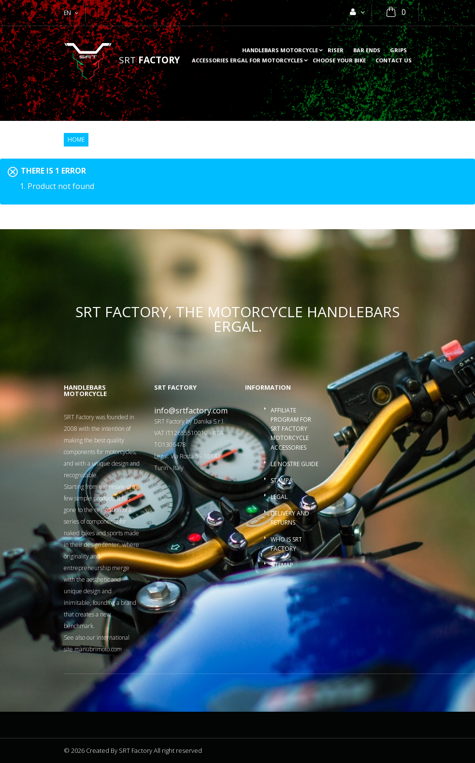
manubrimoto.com (98, 649)
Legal (279, 497)
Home (76, 139)
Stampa (282, 480)
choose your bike (339, 61)
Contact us (393, 61)
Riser (336, 50)
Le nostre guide (294, 464)
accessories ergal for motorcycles (247, 61)
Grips (398, 50)
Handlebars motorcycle (280, 50)
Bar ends (366, 50)
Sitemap (282, 565)
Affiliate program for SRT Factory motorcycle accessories (291, 429)
